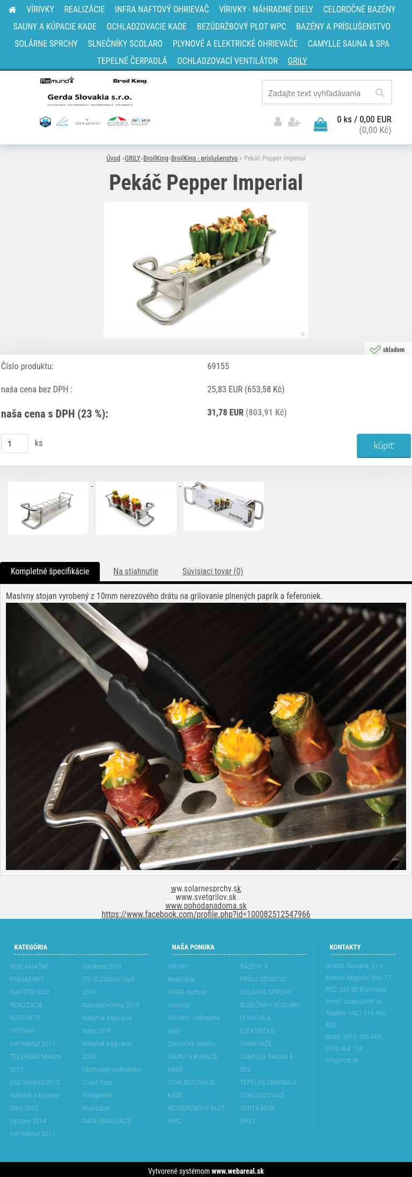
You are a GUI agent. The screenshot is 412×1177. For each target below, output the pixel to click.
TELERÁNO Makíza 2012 (35, 1059)
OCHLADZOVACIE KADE (191, 1085)
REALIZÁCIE (26, 1002)
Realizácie (96, 1105)
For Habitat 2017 (33, 1040)
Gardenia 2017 (102, 963)
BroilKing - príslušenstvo (204, 155)
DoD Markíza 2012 (35, 1079)
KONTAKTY (25, 1015)
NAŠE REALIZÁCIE (107, 1118)
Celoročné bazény (192, 1040)
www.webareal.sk (238, 1168)
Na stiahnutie (135, 569)
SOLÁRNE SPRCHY (265, 989)
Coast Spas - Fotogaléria (100, 1085)
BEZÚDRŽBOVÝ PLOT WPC (196, 1111)
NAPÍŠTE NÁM (29, 989)
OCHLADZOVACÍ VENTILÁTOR (262, 1098)
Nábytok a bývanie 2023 (107, 1046)
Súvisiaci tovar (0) (212, 569)
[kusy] (15, 440)
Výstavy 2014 (28, 1118)
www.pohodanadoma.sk (206, 902)
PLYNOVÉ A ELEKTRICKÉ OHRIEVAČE (257, 1027)
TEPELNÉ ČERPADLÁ (268, 1079)
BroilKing (155, 155)
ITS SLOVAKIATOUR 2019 (109, 982)
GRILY (133, 155)
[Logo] (94, 101)
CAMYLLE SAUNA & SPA (266, 1059)
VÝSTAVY (22, 1028)
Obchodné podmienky (112, 1066)
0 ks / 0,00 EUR (364, 116)
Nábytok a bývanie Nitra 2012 (35, 1098)
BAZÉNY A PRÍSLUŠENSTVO (263, 969)
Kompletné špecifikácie (50, 569)
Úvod (113, 155)
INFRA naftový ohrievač (187, 995)
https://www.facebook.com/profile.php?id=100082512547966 (206, 911)
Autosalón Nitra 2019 (111, 1002)
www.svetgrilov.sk (205, 894)
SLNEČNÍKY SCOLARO (270, 1002)
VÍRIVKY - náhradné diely (194, 1021)
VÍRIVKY (179, 963)
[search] (379, 93)
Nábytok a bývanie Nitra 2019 (107, 1021)
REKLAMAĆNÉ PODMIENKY (29, 969)
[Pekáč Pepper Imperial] (206, 203)
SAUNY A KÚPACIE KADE (193, 1059)
